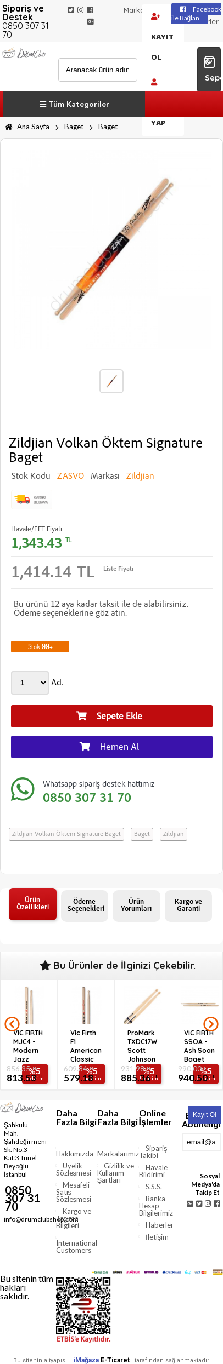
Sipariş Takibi (153, 1152)
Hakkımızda (74, 1153)
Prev (12, 1024)
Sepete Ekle (109, 716)
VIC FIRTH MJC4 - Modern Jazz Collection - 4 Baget (29, 1045)
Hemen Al (109, 747)
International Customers (76, 1246)
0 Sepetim (212, 69)
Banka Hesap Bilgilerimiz (156, 1205)
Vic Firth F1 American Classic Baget (86, 1045)
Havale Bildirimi (153, 1171)
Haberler (160, 1224)
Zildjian (173, 834)
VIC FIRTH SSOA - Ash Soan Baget (199, 1045)
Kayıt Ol (162, 37)
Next (211, 1024)
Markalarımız (145, 9)
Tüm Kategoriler (74, 104)
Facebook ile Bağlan (196, 13)
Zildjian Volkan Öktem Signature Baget (66, 834)
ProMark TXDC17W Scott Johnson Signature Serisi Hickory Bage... (143, 1045)
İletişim (157, 1237)
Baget (73, 126)
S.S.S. (154, 1186)
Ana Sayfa (27, 126)
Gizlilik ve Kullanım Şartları (116, 1172)
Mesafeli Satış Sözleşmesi (74, 1191)
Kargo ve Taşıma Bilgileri (74, 1218)
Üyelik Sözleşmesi (74, 1169)
